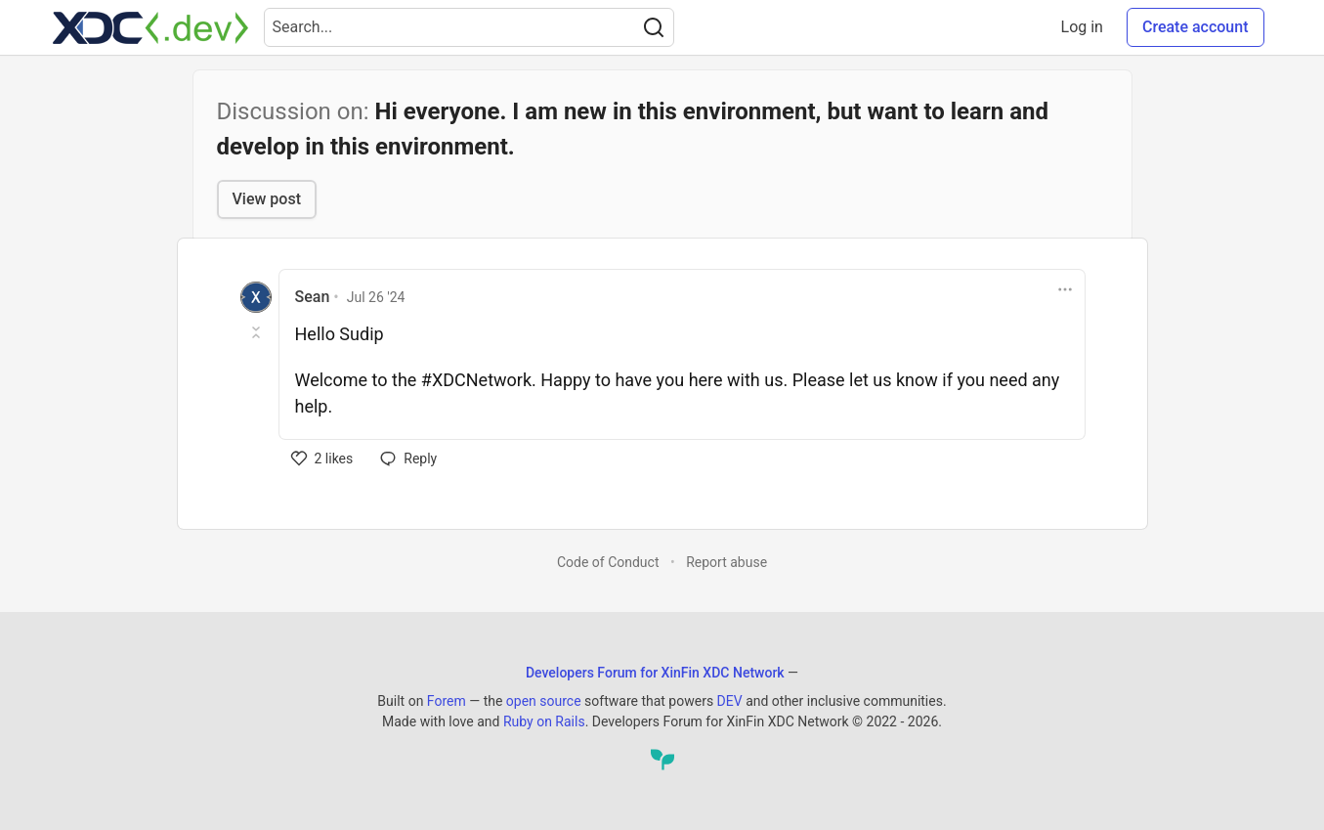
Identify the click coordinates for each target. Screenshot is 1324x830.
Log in (1082, 27)
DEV (730, 701)
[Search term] (469, 27)
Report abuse (726, 562)
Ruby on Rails (544, 721)
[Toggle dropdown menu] (1065, 289)
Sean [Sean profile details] (312, 296)
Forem (446, 701)
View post (267, 199)
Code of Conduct (608, 562)
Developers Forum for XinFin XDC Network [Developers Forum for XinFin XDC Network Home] (655, 672)
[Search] (653, 27)
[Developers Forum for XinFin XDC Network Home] (150, 27)
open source (543, 701)
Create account (1195, 27)
